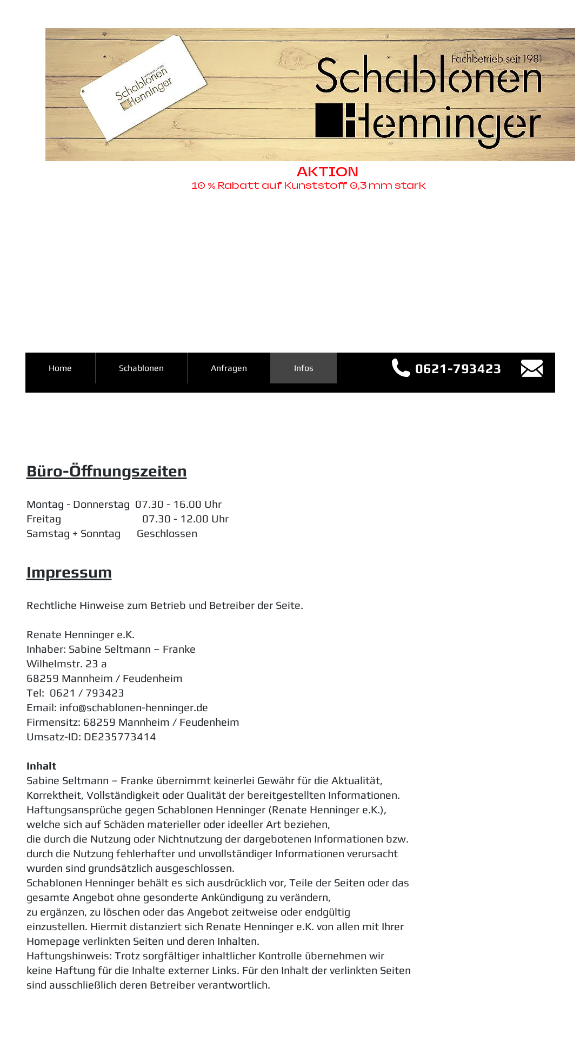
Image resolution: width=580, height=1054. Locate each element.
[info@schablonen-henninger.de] (532, 368)
